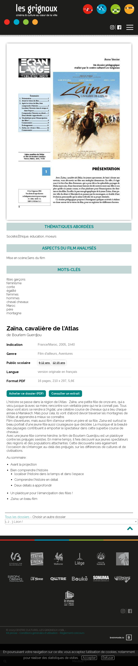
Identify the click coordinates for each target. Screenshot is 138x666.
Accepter (89, 658)
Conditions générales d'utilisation (39, 632)
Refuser (107, 658)
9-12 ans (45, 362)
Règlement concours (72, 632)
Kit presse (11, 632)
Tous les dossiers (17, 517)
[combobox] (71, 521)
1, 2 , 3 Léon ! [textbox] (14, 522)
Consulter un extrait (65, 393)
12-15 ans (59, 362)
